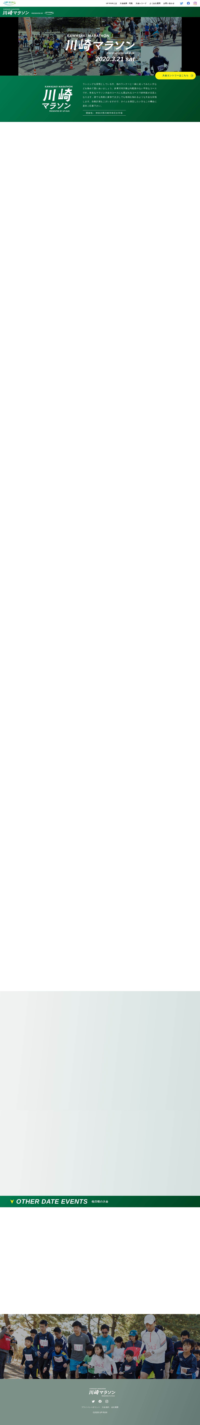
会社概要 (115, 1407)
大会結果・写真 (126, 3)
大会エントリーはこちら (177, 75)
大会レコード (141, 3)
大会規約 (105, 1407)
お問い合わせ (168, 3)
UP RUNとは (111, 3)
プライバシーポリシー (90, 1407)
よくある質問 (154, 3)
